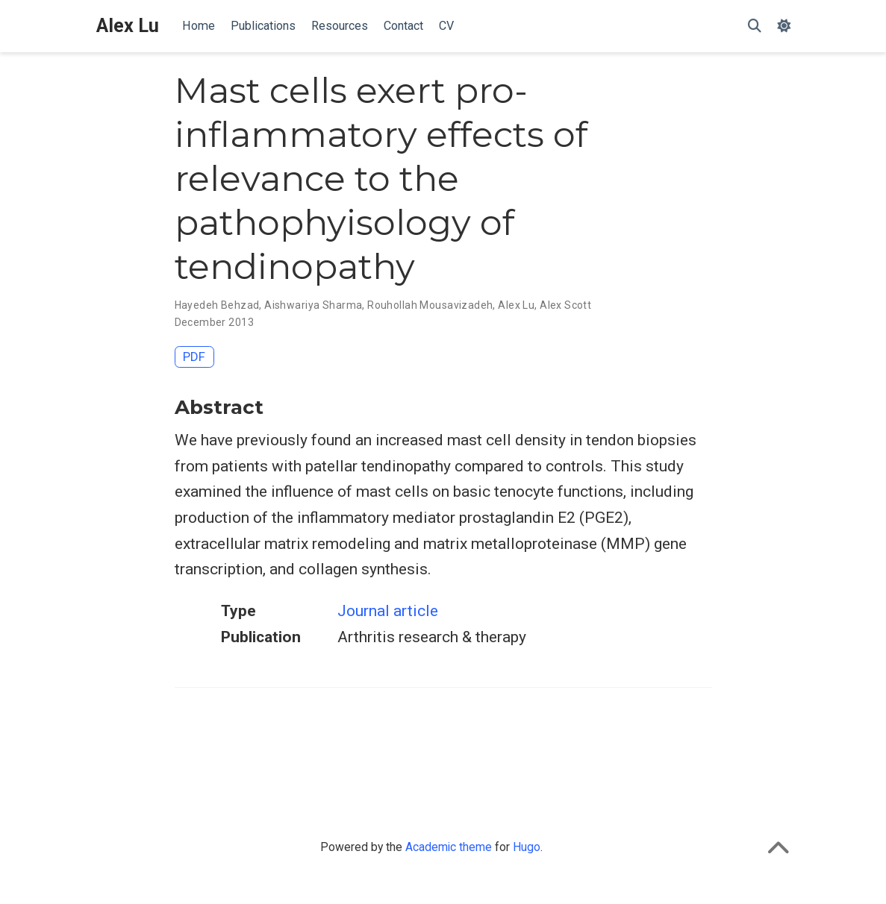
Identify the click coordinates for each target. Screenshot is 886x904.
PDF (194, 356)
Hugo (526, 847)
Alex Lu (127, 26)
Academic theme (448, 847)
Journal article (387, 611)
